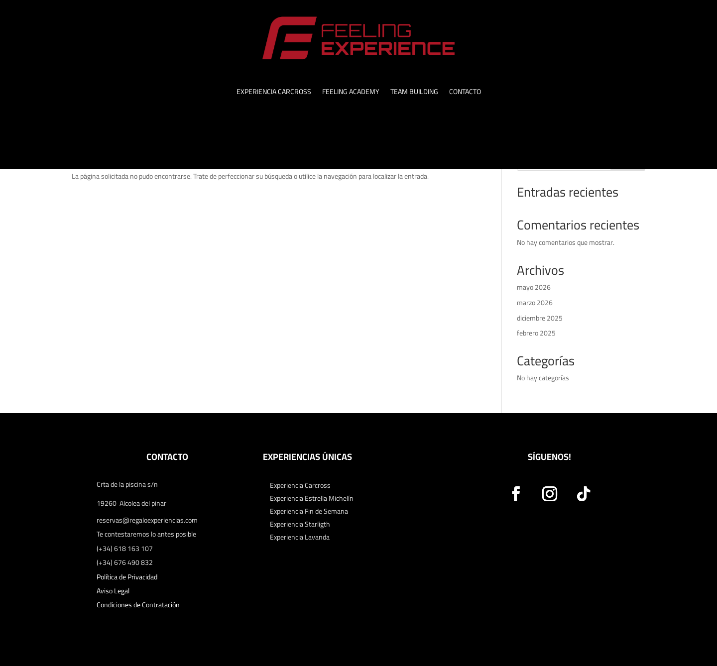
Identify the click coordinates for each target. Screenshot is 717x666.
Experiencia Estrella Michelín (312, 498)
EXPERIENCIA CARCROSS (274, 93)
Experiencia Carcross (300, 485)
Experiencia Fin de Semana (309, 511)
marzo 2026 (535, 302)
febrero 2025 (536, 333)
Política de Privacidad (127, 576)
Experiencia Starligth (300, 524)
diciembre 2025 (540, 318)
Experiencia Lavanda (300, 537)
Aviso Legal (113, 590)
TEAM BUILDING (414, 93)
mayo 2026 (534, 287)
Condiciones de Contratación (138, 604)
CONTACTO (465, 93)
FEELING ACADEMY (350, 93)
